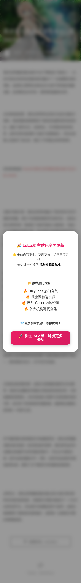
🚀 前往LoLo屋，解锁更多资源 (40, 338)
